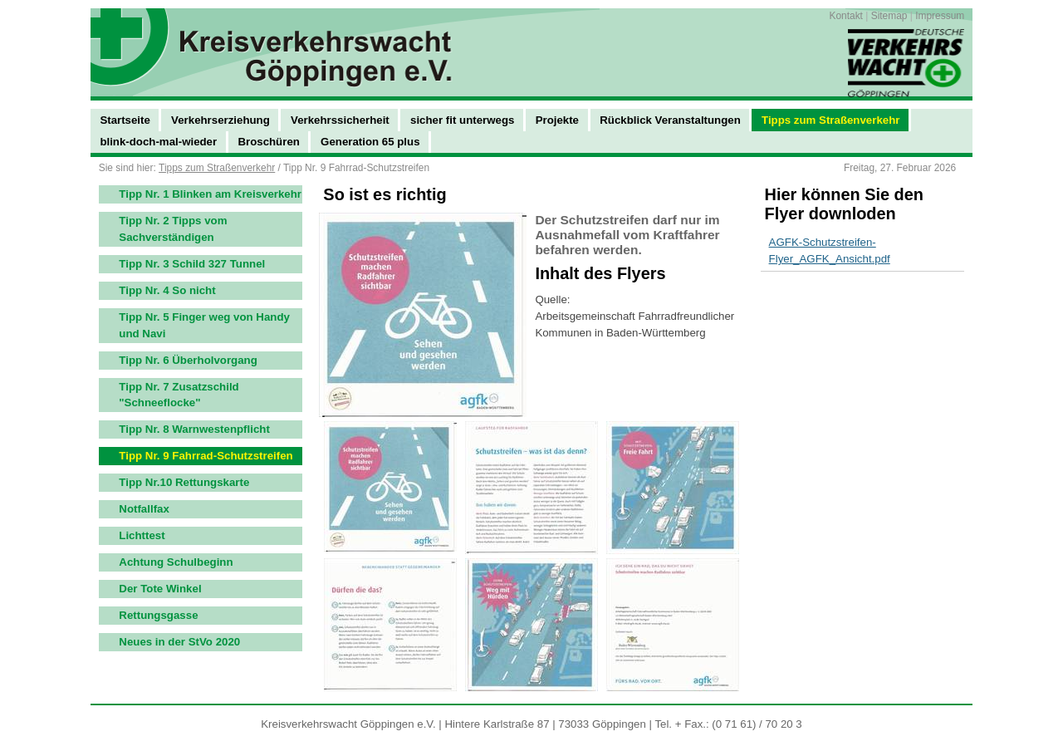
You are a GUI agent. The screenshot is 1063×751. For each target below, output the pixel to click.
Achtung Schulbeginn (176, 562)
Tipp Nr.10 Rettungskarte (184, 482)
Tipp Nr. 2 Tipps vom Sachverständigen (173, 228)
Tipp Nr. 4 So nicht (167, 290)
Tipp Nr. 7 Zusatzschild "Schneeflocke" (178, 395)
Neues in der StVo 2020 (179, 642)
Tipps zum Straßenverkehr (217, 168)
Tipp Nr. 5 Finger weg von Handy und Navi (204, 325)
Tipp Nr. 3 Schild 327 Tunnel (192, 264)
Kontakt (845, 16)
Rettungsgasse (158, 615)
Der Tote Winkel (160, 588)
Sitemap (889, 16)
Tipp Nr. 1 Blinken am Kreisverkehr (210, 194)
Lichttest (141, 535)
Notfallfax (144, 509)
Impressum (939, 16)
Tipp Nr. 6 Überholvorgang (188, 360)
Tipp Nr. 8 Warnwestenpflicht (194, 429)
